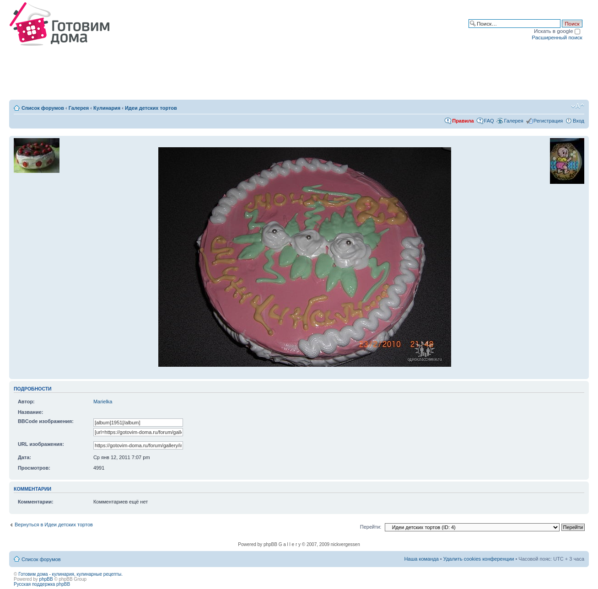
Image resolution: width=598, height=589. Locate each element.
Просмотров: (34, 468)
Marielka (103, 401)
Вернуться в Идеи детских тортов (54, 524)
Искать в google (557, 31)
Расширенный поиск (557, 37)
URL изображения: (41, 444)
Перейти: (371, 527)
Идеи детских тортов (151, 108)
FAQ (489, 120)
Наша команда (421, 559)
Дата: (24, 457)
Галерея (79, 108)
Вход (578, 120)
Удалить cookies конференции (478, 559)
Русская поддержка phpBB (42, 584)
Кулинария (106, 108)
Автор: (26, 401)
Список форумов (43, 108)
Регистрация (548, 120)
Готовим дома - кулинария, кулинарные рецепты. (70, 574)
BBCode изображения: (46, 421)
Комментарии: (36, 501)
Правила (463, 120)
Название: (30, 412)
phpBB (46, 579)
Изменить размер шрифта (577, 106)
